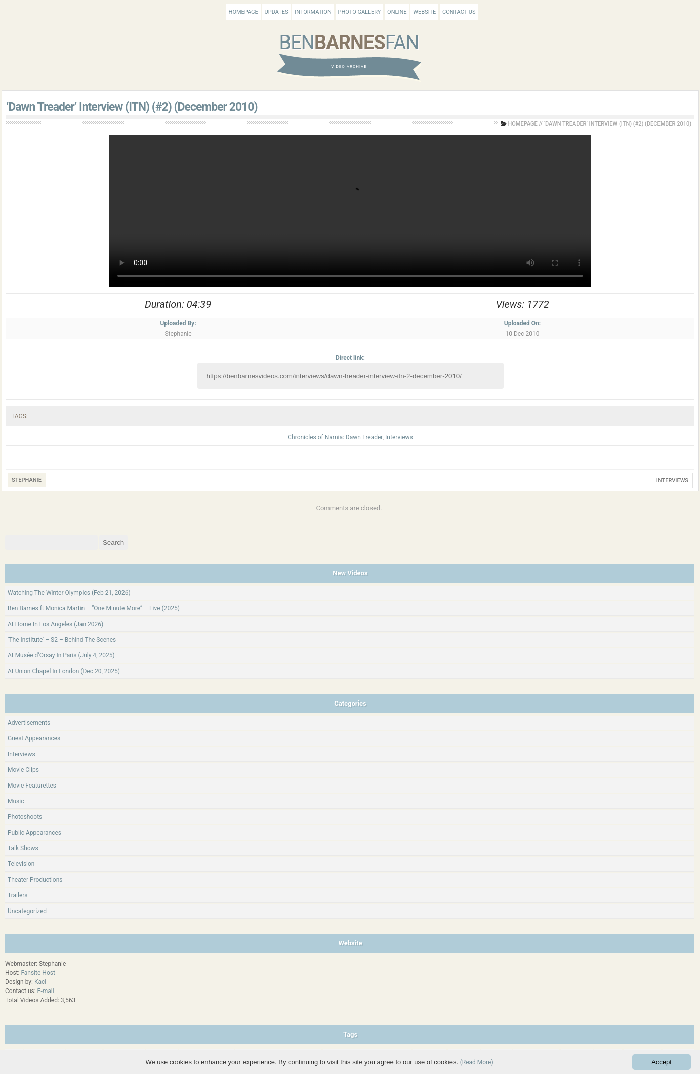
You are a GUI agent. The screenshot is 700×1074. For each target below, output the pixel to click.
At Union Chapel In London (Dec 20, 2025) (64, 671)
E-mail (45, 991)
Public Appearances (34, 832)
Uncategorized (27, 911)
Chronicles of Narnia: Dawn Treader (334, 437)
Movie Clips (23, 769)
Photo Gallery (359, 12)
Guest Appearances (34, 738)
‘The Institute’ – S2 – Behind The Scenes (62, 639)
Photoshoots (25, 816)
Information (313, 12)
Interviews (399, 437)
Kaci (40, 981)
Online (396, 12)
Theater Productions (35, 879)
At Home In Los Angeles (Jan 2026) (55, 624)
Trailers (18, 895)
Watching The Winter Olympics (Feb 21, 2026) (69, 592)
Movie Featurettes (32, 785)
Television (21, 864)
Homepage (243, 12)
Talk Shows (23, 848)
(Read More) (476, 1062)
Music (16, 801)
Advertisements (29, 722)
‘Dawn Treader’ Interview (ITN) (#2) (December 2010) (132, 107)
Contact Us (458, 12)
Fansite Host (38, 972)
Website (424, 12)
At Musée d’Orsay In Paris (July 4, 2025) (61, 655)
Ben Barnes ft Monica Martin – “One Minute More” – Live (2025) (94, 608)
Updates (277, 12)
